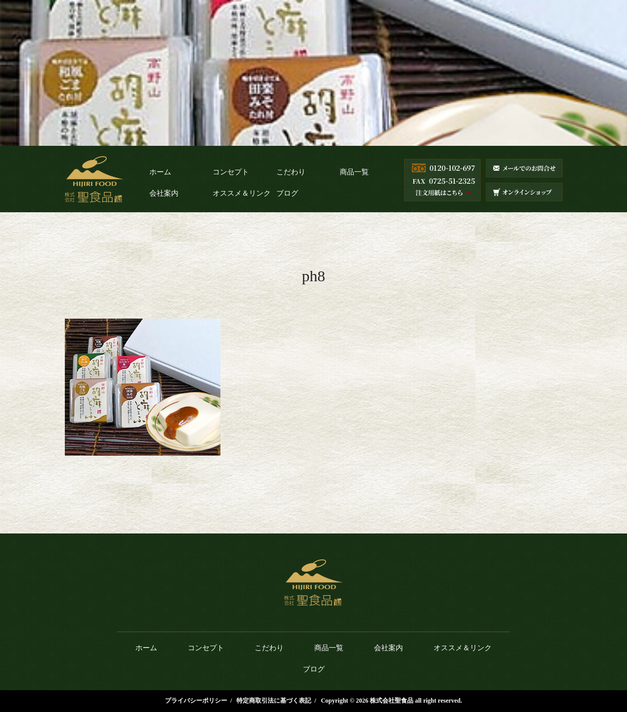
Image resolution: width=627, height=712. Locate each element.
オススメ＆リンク (242, 193)
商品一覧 (354, 172)
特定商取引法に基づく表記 (273, 700)
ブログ (287, 193)
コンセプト (231, 172)
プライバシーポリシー (196, 700)
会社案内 (163, 193)
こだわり (290, 172)
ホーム (160, 172)
